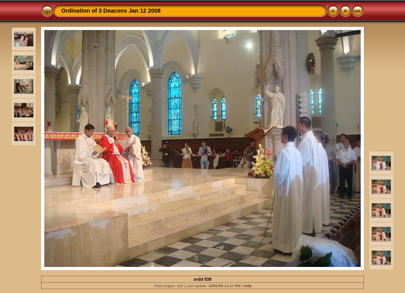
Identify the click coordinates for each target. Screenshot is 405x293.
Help (248, 286)
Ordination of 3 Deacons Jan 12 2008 (111, 11)
